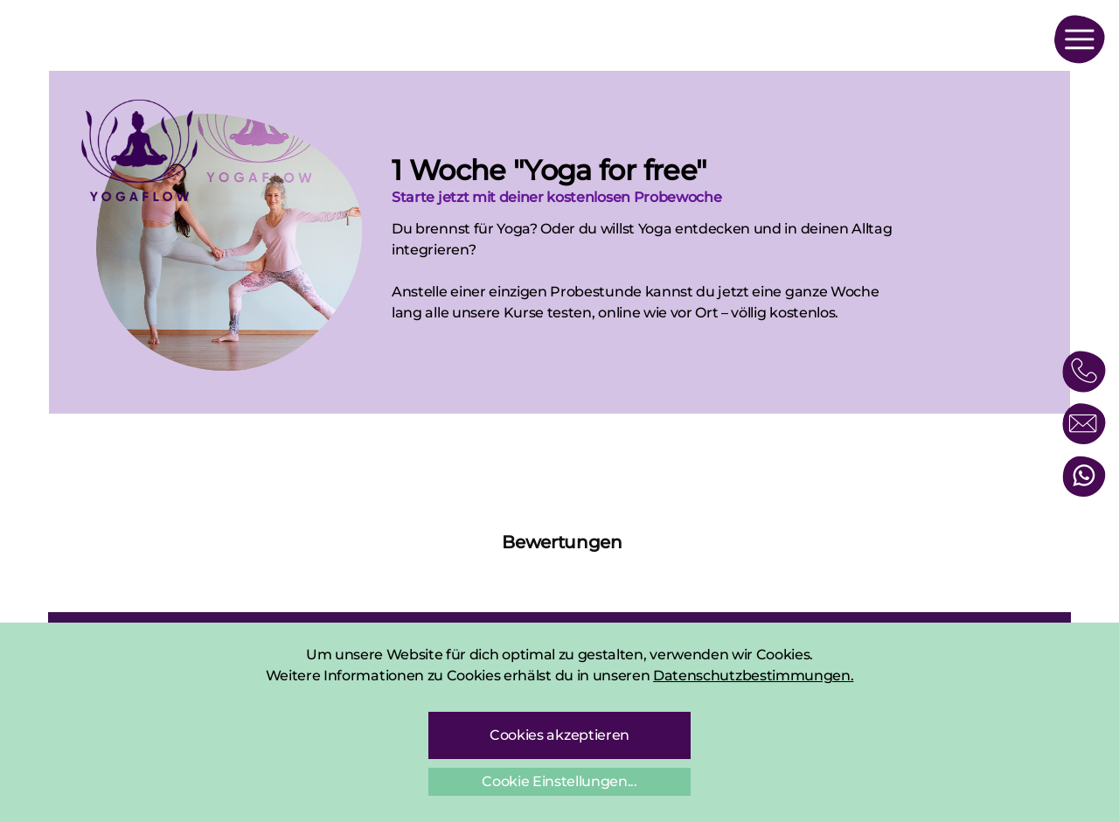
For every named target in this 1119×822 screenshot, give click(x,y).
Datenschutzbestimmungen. (753, 675)
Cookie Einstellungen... (559, 781)
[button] (48, 577)
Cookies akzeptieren (559, 735)
